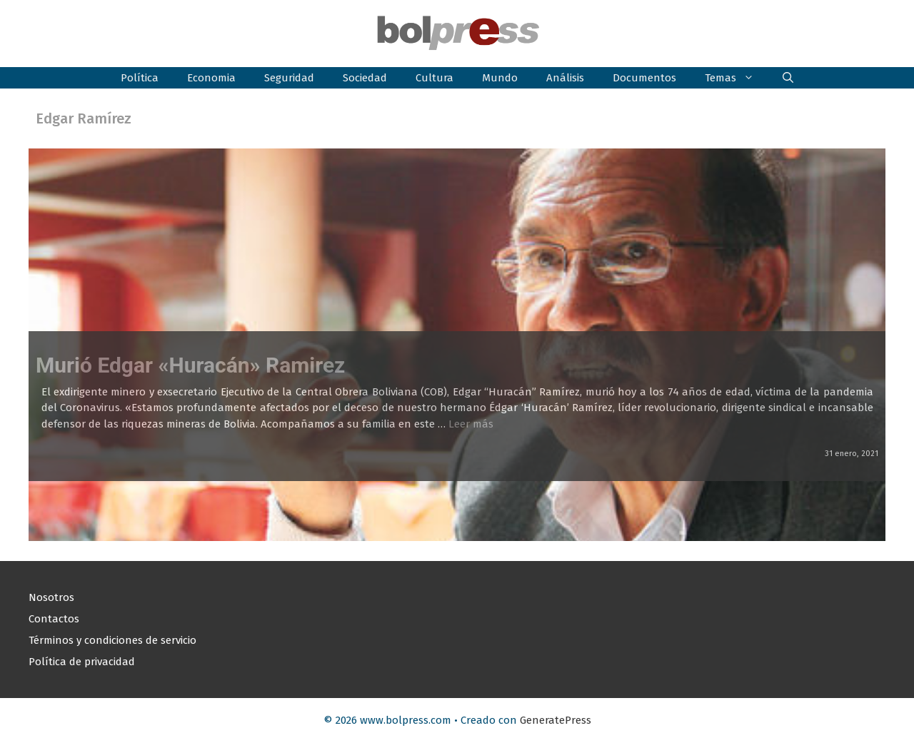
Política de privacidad (82, 661)
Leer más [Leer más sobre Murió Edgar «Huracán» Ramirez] (470, 424)
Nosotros (51, 597)
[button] (788, 78)
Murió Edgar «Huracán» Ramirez (190, 365)
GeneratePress (555, 720)
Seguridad (289, 77)
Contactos (54, 618)
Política (140, 77)
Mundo (500, 77)
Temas (736, 78)
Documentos (644, 77)
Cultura (434, 77)
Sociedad (365, 77)
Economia (211, 77)
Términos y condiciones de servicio (112, 640)
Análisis (565, 77)
